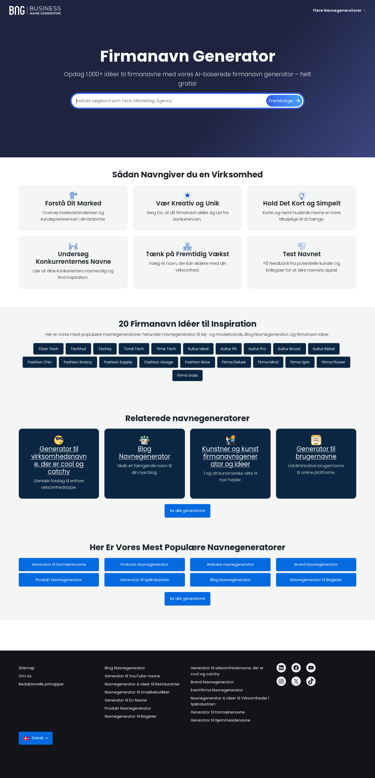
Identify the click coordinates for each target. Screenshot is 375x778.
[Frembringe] (284, 101)
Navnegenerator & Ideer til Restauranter (142, 684)
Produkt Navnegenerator (59, 579)
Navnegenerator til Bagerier (316, 579)
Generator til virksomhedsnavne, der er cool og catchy (59, 460)
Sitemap (27, 668)
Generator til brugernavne (316, 453)
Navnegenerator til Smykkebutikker (137, 692)
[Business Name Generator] (35, 10)
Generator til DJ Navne (126, 700)
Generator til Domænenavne (59, 564)
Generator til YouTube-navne (132, 676)
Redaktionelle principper (41, 684)
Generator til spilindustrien (144, 579)
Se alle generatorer (187, 510)
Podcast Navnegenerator (144, 564)
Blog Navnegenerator (144, 453)
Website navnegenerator (230, 564)
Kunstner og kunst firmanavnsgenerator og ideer (230, 456)
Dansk (34, 738)
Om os (25, 676)
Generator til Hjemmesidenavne (220, 720)
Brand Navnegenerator (316, 564)
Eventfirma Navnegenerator (217, 690)
